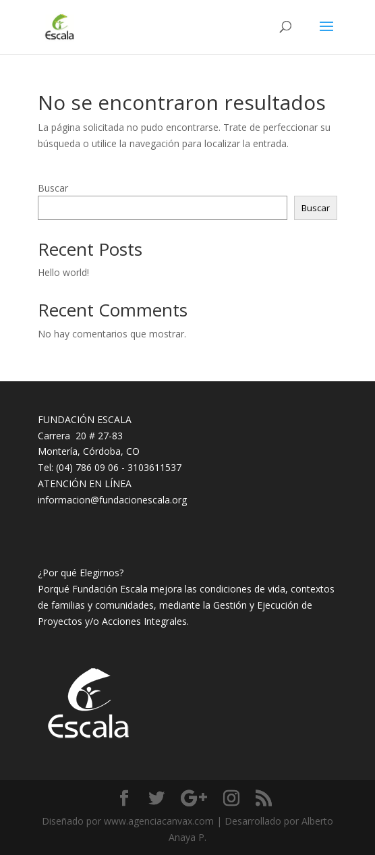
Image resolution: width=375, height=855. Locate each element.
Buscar (53, 188)
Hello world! (63, 272)
